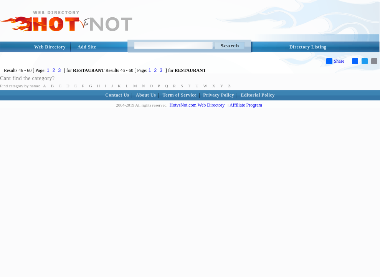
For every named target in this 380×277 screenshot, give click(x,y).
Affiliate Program (246, 105)
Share (335, 61)
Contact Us (117, 95)
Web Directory (50, 47)
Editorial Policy (257, 95)
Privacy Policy (218, 95)
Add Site (87, 47)
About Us (146, 95)
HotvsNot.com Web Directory (197, 105)
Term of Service (180, 95)
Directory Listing (308, 47)
